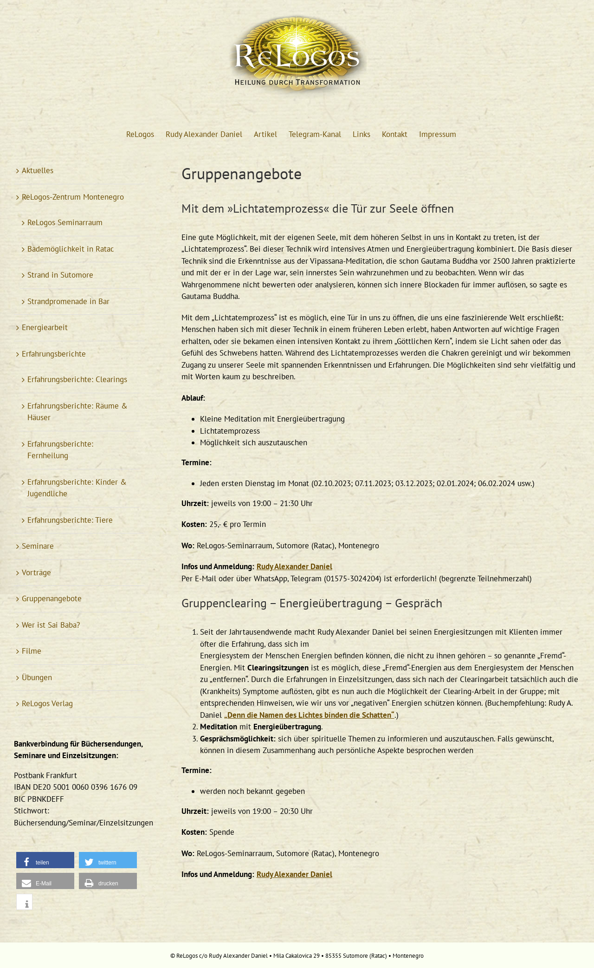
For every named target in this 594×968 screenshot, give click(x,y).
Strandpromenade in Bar (68, 301)
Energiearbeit (45, 327)
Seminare (38, 546)
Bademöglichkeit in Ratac (70, 249)
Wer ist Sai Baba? (51, 625)
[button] (45, 860)
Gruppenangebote (52, 598)
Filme (31, 651)
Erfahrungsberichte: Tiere (70, 520)
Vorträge (36, 572)
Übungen (37, 677)
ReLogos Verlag (47, 703)
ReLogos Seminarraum (65, 222)
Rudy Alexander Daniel (294, 566)
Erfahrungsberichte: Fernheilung (60, 450)
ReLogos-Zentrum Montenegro (73, 197)
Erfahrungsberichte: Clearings (77, 379)
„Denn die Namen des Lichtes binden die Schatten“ (309, 715)
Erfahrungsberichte (54, 354)
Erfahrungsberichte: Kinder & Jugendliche (77, 488)
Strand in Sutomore (60, 275)
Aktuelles (37, 170)
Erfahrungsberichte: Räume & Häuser (77, 412)
